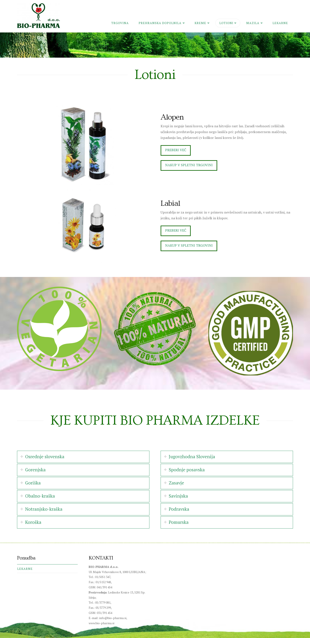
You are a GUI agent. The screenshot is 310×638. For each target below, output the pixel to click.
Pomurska (179, 522)
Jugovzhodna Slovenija (192, 457)
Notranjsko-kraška (43, 509)
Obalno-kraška (40, 496)
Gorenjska (35, 470)
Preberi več (175, 150)
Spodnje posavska (187, 470)
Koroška (33, 522)
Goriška (33, 483)
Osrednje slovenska (44, 457)
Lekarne (25, 569)
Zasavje (176, 483)
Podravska (179, 509)
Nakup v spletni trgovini (189, 165)
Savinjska (178, 496)
